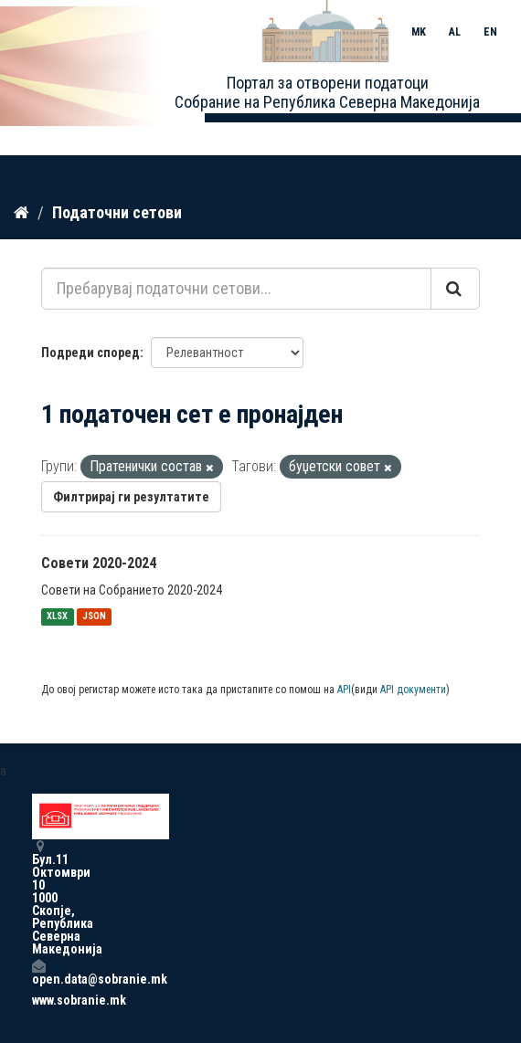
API (344, 689)
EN (490, 32)
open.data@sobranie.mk (38, 972)
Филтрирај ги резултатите (131, 497)
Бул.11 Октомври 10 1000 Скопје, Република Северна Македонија (38, 897)
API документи (413, 689)
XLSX (57, 617)
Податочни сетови (117, 212)
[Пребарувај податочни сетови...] (236, 289)
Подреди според (90, 352)
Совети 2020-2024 (98, 563)
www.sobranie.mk (38, 1000)
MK (418, 32)
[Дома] (21, 213)
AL (455, 32)
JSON (94, 617)
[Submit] (455, 289)
